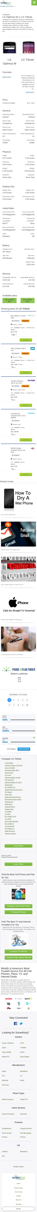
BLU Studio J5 (9, 824)
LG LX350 (8, 819)
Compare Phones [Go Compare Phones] (18, 912)
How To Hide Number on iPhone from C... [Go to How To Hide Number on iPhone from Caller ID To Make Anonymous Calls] (13, 584)
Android (4, 1151)
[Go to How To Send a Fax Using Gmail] (18, 534)
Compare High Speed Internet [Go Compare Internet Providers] (18, 957)
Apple (4, 1071)
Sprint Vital (8, 794)
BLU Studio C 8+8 (10, 816)
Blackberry (24, 1151)
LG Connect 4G (9, 826)
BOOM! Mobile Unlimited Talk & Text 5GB (18, 450)
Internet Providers (8, 1114)
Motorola (5, 1080)
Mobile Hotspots (7, 1099)
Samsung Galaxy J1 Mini (12, 777)
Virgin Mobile (6, 1052)
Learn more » (6, 77)
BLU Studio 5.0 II (10, 787)
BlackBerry (24, 1071)
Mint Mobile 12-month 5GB (18, 317)
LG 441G (7, 814)
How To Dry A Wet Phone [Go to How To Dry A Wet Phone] (8, 514)
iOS (3, 1156)
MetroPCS (5, 1057)
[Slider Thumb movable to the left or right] (8, 720)
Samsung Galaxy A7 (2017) (13, 782)
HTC (3, 1076)
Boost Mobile (24, 1057)
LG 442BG (8, 811)
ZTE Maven (8, 792)
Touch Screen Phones (7, 1135)
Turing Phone (9, 763)
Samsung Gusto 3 (10, 833)
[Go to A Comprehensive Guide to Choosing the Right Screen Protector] (18, 639)
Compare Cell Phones (7, 6)
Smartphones (6, 1128)
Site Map (18, 1204)
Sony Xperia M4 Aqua (11, 821)
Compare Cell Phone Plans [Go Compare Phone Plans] (18, 906)
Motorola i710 (9, 802)
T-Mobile (23, 1047)
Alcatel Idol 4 (9, 785)
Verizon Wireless (8, 1043)
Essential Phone (10, 807)
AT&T (22, 1043)
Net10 (22, 1052)
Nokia (22, 1080)
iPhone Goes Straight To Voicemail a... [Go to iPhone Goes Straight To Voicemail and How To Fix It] (12, 619)
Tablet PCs (24, 1099)
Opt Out (18, 1209)
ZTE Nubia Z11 (9, 828)
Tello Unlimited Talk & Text (18, 349)
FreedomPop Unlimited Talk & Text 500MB (18, 416)
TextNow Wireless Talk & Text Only (17, 382)
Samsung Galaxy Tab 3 (12, 770)
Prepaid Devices (26, 1128)
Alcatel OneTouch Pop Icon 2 (14, 790)
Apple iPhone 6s (10, 831)
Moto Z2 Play (9, 773)
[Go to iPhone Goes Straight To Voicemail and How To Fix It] (18, 604)
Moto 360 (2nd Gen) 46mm (13, 799)
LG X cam (8, 775)
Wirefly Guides (18, 1167)
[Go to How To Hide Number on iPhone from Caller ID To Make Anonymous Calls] (18, 569)
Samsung (5, 1085)
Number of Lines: (18, 694)
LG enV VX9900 (10, 768)
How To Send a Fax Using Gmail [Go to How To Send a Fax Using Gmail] (10, 549)
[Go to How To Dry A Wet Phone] (18, 499)
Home (18, 1183)
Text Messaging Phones (25, 1135)
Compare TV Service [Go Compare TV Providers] (18, 951)
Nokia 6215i (8, 804)
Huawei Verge (9, 809)
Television (23, 1114)
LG (21, 1076)
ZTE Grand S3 (9, 780)
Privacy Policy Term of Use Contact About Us (18, 1194)
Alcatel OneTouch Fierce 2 (13, 797)
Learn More (18, 846)
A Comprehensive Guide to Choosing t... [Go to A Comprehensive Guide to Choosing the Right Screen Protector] (12, 654)
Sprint (4, 1047)
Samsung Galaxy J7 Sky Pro (13, 765)
